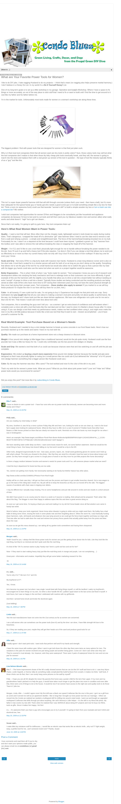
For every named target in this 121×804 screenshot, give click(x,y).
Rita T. (8, 401)
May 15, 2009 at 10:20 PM (16, 410)
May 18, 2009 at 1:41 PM (15, 659)
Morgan (9, 536)
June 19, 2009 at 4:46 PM (16, 732)
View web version (56, 763)
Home (57, 759)
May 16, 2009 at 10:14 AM (16, 564)
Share (5, 390)
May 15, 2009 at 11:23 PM (16, 529)
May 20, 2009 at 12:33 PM (16, 716)
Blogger (61, 801)
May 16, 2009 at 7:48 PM (15, 607)
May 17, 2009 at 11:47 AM (16, 633)
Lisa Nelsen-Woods (14, 666)
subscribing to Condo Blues (48, 380)
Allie (8, 640)
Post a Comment (9, 737)
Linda (8, 614)
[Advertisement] (56, 20)
